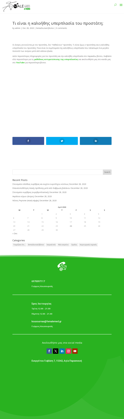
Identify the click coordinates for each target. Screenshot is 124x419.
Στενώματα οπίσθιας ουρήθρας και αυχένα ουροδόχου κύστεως (40, 184)
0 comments (61, 28)
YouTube (20, 62)
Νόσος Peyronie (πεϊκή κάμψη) (25, 200)
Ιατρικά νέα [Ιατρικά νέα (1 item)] (51, 245)
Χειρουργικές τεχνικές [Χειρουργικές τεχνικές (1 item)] (88, 245)
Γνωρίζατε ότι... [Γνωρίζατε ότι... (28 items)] (19, 245)
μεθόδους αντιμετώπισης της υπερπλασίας (56, 59)
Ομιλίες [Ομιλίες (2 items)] (74, 245)
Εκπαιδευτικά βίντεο (45, 28)
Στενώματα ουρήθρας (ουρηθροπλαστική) (30, 192)
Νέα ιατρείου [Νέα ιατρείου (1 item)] (63, 245)
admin (17, 28)
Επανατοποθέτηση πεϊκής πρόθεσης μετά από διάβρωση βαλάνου (41, 188)
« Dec (14, 233)
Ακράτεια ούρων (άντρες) (23, 196)
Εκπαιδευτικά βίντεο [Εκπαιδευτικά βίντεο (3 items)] (36, 245)
